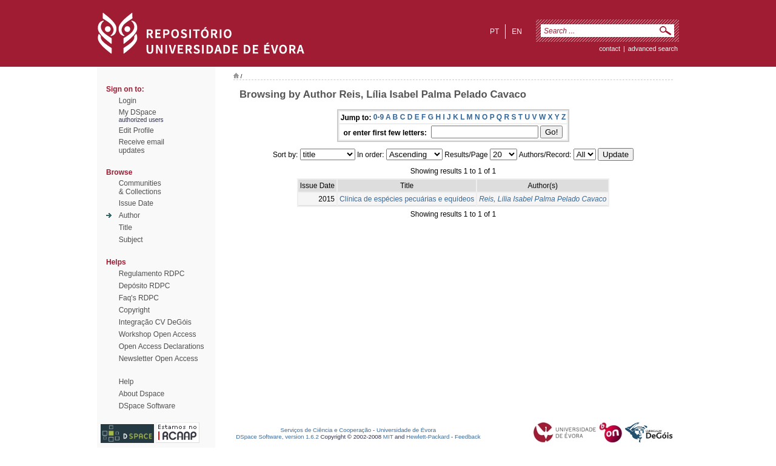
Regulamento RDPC (152, 273)
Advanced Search (653, 48)
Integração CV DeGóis (155, 322)
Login (127, 100)
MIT (388, 436)
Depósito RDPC (144, 286)
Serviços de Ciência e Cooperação (326, 430)
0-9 (378, 117)
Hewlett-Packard (427, 436)
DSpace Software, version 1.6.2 (277, 436)
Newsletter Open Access (158, 358)
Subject (131, 239)
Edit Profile (136, 130)
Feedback (468, 436)
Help (126, 381)
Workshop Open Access (157, 334)
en (517, 31)
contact (609, 48)
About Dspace (141, 394)
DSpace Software (147, 406)
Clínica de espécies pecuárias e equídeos (407, 199)
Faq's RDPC (139, 298)
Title (125, 227)
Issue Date (136, 203)
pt (494, 31)
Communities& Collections (140, 187)
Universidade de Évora (406, 430)
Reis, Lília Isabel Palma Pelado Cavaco (542, 199)
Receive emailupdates (141, 146)
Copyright (134, 310)
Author (129, 215)
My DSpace (137, 112)
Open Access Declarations (161, 346)
